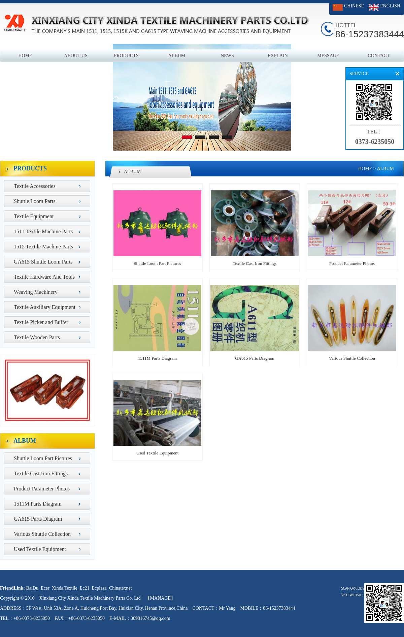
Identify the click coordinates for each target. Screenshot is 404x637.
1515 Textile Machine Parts (43, 246)
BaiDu (32, 588)
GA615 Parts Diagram (38, 519)
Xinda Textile (64, 588)
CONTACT (379, 55)
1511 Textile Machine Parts (43, 231)
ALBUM (177, 55)
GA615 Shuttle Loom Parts (43, 262)
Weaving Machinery (36, 292)
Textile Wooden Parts (37, 337)
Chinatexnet (120, 588)
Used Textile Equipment (40, 549)
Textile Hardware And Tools (44, 277)
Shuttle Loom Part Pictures (43, 458)
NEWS (227, 55)
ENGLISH (390, 5)
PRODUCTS (126, 55)
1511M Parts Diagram (38, 504)
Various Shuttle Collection (42, 534)
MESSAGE (328, 55)
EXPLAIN (278, 55)
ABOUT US (75, 55)
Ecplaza (99, 588)
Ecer (45, 588)
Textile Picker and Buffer (41, 322)
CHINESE (354, 5)
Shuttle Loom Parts (35, 201)
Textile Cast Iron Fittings (41, 473)
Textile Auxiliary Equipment (44, 307)
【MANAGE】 (160, 598)
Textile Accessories (35, 186)
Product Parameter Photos (42, 488)
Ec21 (85, 588)
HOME (25, 55)
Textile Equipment (34, 216)
